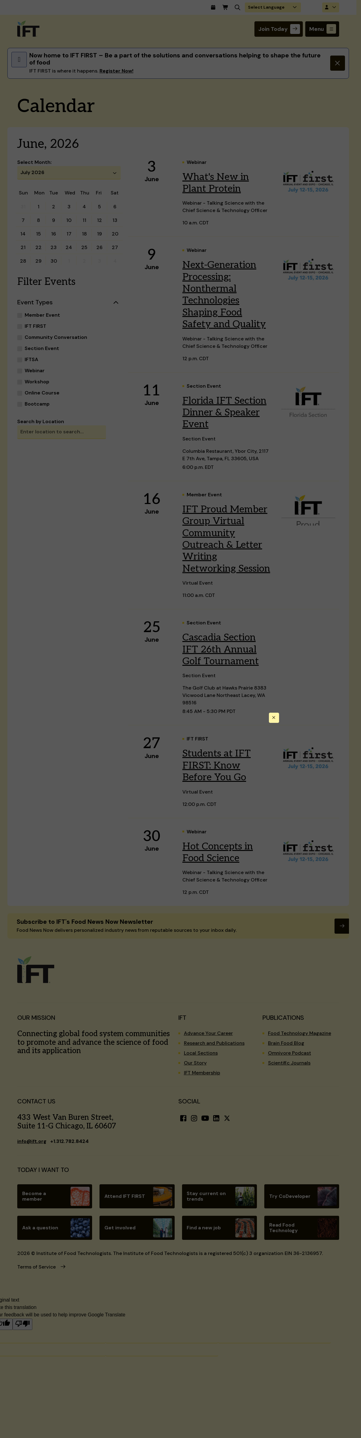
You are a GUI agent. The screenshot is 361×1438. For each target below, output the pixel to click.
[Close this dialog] (274, 718)
